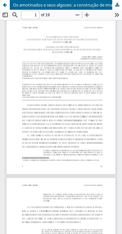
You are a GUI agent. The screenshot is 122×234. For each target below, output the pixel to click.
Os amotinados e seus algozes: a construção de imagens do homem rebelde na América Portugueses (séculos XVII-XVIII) (67, 5)
